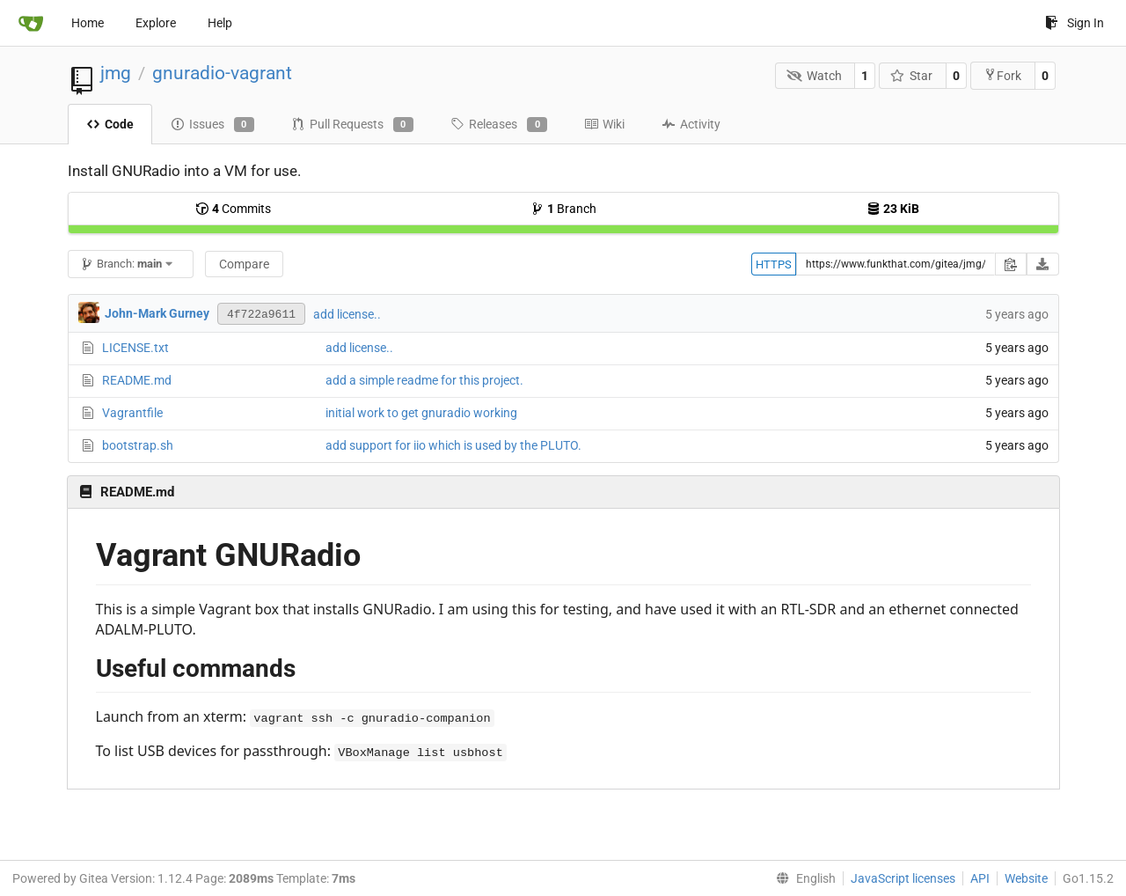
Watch (814, 76)
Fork (1002, 75)
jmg (115, 73)
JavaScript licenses (903, 878)
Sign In (1074, 23)
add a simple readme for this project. (424, 380)
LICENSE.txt (135, 348)
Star (911, 76)
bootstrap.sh (137, 445)
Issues (212, 125)
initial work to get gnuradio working (421, 413)
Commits (233, 209)
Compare (244, 264)
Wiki (604, 124)
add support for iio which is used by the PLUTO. (453, 445)
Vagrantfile (132, 413)
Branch (563, 209)
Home (87, 23)
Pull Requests (352, 125)
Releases (498, 125)
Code (110, 124)
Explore (155, 23)
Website (1026, 878)
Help (220, 23)
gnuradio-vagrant (222, 73)
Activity (691, 124)
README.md (137, 380)
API (980, 878)
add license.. (347, 314)
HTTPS (774, 264)
